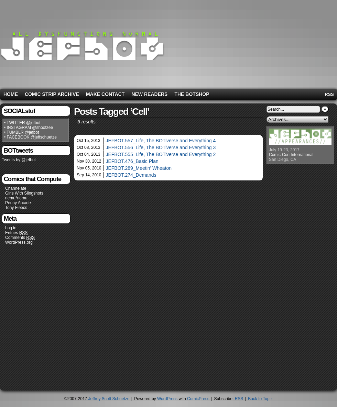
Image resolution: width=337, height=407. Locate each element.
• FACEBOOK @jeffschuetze (30, 137)
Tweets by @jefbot (19, 159)
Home (10, 94)
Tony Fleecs (16, 207)
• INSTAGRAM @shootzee (28, 127)
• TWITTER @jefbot (22, 122)
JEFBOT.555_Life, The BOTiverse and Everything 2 (161, 154)
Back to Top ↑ (260, 398)
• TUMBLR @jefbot (21, 132)
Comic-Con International (291, 154)
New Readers (149, 94)
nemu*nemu (16, 198)
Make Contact (105, 94)
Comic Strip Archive (52, 94)
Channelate (15, 188)
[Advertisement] (275, 43)
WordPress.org (19, 242)
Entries (16, 232)
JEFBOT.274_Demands (131, 175)
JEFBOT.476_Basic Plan (132, 161)
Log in (11, 228)
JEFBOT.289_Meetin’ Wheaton (139, 168)
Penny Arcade (18, 202)
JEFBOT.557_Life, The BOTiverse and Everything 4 (161, 140)
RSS (329, 94)
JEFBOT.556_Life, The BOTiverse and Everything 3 (161, 147)
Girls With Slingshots (24, 193)
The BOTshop (191, 94)
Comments (20, 237)
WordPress (167, 398)
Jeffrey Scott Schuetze (109, 398)
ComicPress (198, 398)
